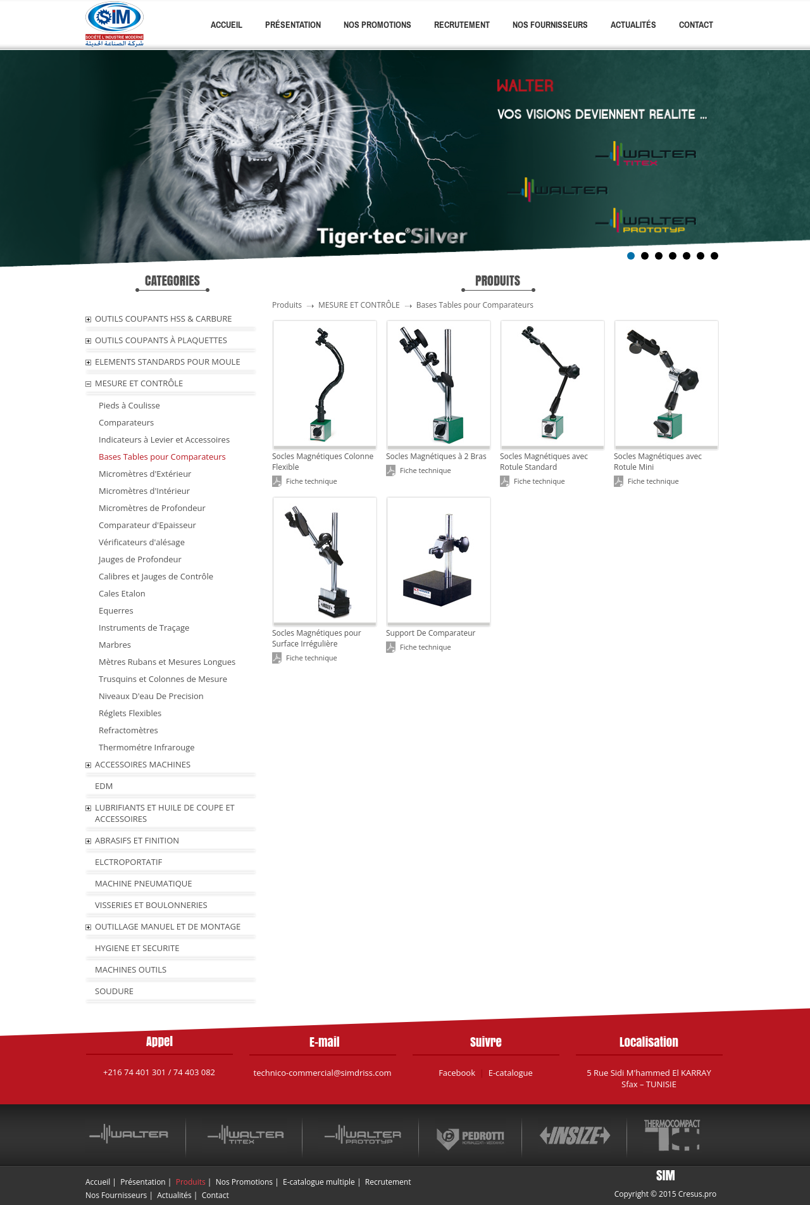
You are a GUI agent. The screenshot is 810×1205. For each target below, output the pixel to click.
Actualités (633, 25)
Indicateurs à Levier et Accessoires (164, 439)
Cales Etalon (122, 593)
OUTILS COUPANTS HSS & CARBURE (163, 318)
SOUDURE (114, 991)
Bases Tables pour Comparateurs (162, 456)
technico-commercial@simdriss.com (323, 1072)
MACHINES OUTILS (130, 969)
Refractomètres (128, 730)
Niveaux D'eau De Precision (151, 696)
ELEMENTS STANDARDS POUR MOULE (167, 361)
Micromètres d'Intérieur (144, 490)
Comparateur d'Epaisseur (147, 525)
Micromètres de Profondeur (152, 508)
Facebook (457, 1072)
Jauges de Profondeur (140, 559)
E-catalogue (511, 1072)
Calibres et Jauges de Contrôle (156, 576)
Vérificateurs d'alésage (142, 542)
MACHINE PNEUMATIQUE (143, 883)
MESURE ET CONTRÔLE (139, 383)
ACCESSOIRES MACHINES (142, 764)
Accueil (226, 25)
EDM (104, 786)
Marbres (115, 644)
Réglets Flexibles (130, 713)
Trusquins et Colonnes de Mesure (163, 679)
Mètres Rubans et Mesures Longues (167, 661)
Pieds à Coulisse (129, 405)
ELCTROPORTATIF (128, 861)
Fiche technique (311, 481)
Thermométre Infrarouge (147, 747)
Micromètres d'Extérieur (145, 473)
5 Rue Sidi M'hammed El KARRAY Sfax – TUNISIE (649, 1078)
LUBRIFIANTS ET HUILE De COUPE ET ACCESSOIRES (165, 813)
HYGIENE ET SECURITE (137, 948)
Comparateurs (126, 422)
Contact (696, 25)
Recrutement (462, 25)
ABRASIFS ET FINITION (137, 840)
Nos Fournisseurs (550, 25)
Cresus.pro (697, 1194)
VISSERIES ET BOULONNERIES (151, 905)
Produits (191, 1182)
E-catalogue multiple (319, 1182)
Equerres (116, 610)
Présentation (293, 25)
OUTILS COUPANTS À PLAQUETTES (161, 340)
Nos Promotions (377, 25)
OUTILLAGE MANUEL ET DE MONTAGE (167, 926)
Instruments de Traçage (144, 627)
